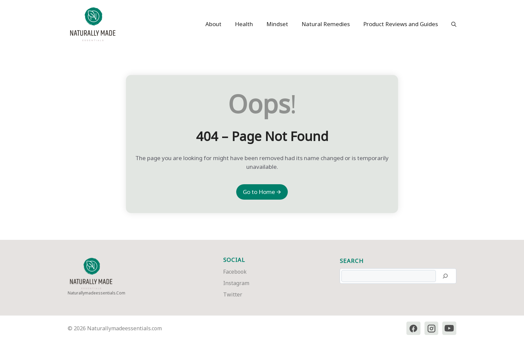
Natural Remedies (326, 24)
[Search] (445, 276)
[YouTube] (449, 328)
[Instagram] (431, 328)
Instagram (236, 283)
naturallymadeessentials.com (96, 293)
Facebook (235, 271)
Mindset (277, 24)
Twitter (232, 294)
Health (244, 24)
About (213, 24)
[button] (450, 24)
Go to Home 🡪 (262, 192)
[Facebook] (413, 328)
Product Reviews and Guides (400, 24)
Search (352, 261)
